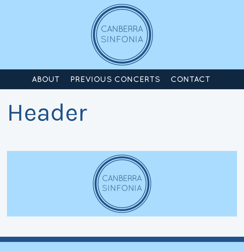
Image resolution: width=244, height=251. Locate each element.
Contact (190, 79)
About (46, 79)
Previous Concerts (115, 79)
